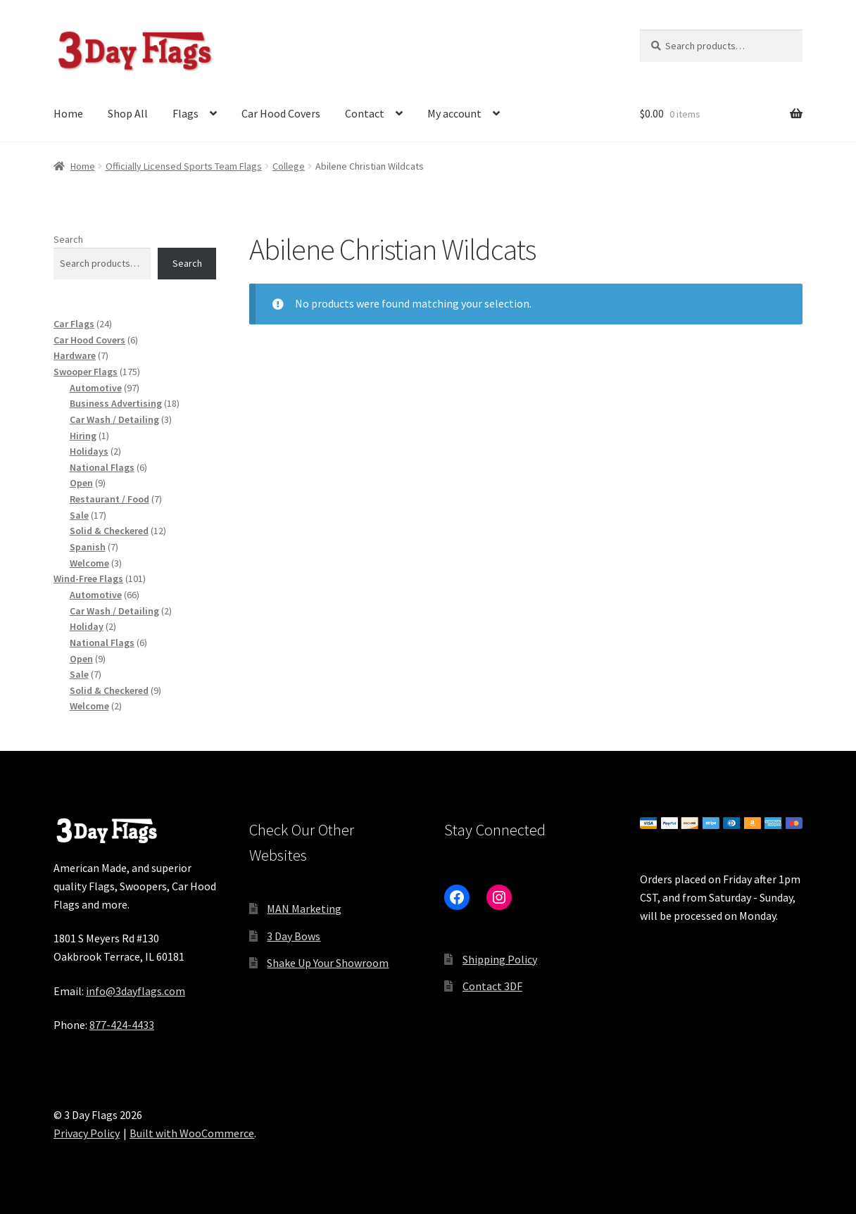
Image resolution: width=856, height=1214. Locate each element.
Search (68, 239)
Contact (364, 113)
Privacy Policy (87, 1133)
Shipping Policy (499, 959)
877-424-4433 (121, 1025)
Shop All (128, 113)
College (288, 166)
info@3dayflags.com (135, 991)
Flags (185, 113)
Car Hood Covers (280, 113)
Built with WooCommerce (192, 1133)
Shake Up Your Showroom (328, 963)
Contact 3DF (492, 986)
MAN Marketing (304, 909)
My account (454, 113)
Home (68, 113)
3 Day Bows (293, 936)
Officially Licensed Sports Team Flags (184, 166)
